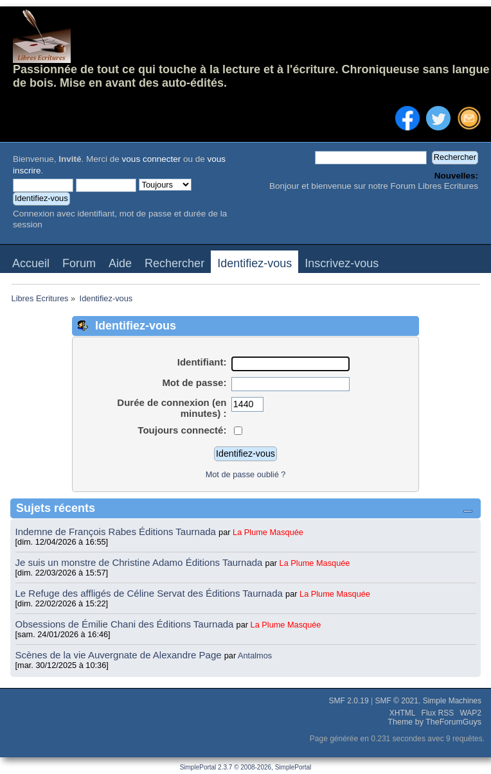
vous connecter (151, 159)
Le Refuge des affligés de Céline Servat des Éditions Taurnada (150, 593)
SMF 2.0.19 (349, 700)
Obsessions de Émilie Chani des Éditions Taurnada (126, 624)
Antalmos (255, 655)
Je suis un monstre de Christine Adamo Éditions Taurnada (140, 562)
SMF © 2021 (396, 700)
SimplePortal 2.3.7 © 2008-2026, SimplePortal (246, 767)
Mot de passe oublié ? (246, 474)
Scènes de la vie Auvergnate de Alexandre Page (119, 654)
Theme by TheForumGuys (434, 721)
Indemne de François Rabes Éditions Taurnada (117, 531)
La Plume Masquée (268, 532)
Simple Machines (452, 700)
